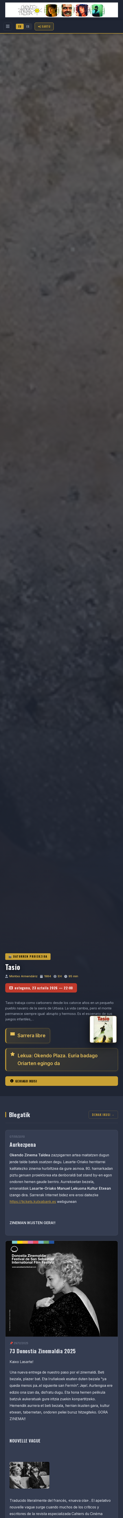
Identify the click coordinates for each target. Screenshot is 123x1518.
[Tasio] (103, 1029)
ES (27, 26)
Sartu (44, 26)
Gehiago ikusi (23, 1081)
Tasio (12, 967)
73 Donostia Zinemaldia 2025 (43, 1351)
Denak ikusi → (103, 1115)
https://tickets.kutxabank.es (33, 1201)
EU (19, 26)
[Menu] (7, 27)
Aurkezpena (23, 1144)
